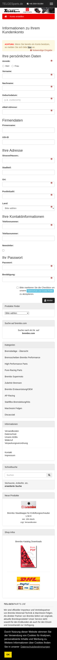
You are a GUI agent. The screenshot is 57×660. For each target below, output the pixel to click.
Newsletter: (8, 245)
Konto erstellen (17, 16)
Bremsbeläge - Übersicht (16, 351)
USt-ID (5, 137)
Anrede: (6, 61)
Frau (15, 66)
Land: (5, 203)
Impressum (10, 455)
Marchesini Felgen (13, 408)
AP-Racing (10, 395)
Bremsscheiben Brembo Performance (22, 357)
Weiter (48, 300)
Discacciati (10, 414)
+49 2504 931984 (35, 4)
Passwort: (7, 262)
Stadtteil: (6, 167)
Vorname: (7, 71)
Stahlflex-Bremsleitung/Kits (17, 402)
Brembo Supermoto (14, 376)
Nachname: (8, 83)
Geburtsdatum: (9, 95)
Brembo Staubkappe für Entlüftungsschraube (28, 513)
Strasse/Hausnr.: (10, 155)
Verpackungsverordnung (16, 443)
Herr (5, 66)
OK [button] (8, 654)
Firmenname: (9, 125)
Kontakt (8, 452)
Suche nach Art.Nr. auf (28, 330)
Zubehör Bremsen (13, 383)
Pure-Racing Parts (13, 370)
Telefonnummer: (10, 221)
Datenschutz (11, 434)
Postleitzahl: (8, 191)
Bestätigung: (8, 274)
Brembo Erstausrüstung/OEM (19, 389)
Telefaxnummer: (10, 233)
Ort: (4, 179)
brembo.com (28, 333)
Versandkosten (12, 431)
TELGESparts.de (12, 3)
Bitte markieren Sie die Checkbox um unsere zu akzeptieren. (36, 290)
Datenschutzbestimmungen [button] (35, 646)
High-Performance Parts (16, 364)
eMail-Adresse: (9, 107)
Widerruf (9, 440)
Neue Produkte (12, 495)
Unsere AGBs (11, 437)
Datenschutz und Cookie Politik (40, 291)
